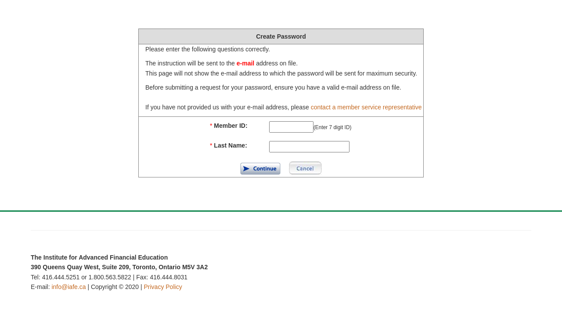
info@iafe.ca (68, 286)
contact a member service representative (366, 107)
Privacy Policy (163, 286)
